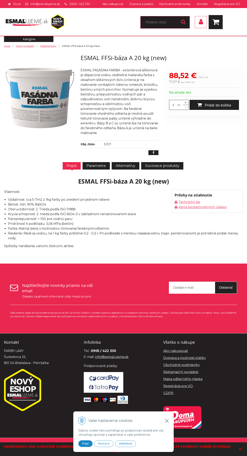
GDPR (168, 393)
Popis (72, 166)
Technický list (189, 202)
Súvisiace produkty (162, 166)
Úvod (16, 4)
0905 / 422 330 (79, 4)
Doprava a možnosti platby (184, 358)
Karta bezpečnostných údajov (203, 207)
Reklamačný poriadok (180, 372)
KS (178, 104)
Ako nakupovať (113, 4)
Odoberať (226, 287)
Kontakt (202, 4)
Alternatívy (125, 166)
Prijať (85, 443)
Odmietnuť (125, 443)
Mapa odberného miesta (182, 379)
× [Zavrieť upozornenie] (240, 449)
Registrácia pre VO (227, 4)
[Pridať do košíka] (214, 105)
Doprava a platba (141, 4)
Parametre (96, 166)
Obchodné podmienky (175, 4)
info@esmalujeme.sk (45, 4)
